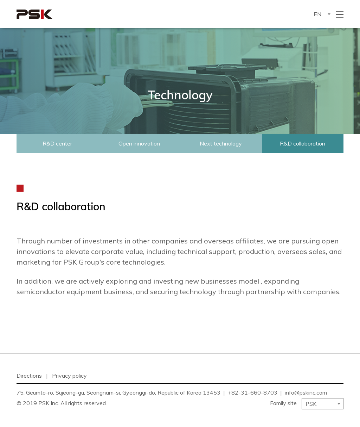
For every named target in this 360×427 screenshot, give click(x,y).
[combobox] (321, 14)
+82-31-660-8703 (252, 392)
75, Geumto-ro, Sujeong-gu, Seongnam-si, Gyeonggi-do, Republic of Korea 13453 (118, 392)
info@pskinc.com (306, 392)
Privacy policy (69, 375)
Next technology (221, 143)
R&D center (57, 143)
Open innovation (139, 143)
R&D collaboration (302, 143)
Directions (29, 375)
